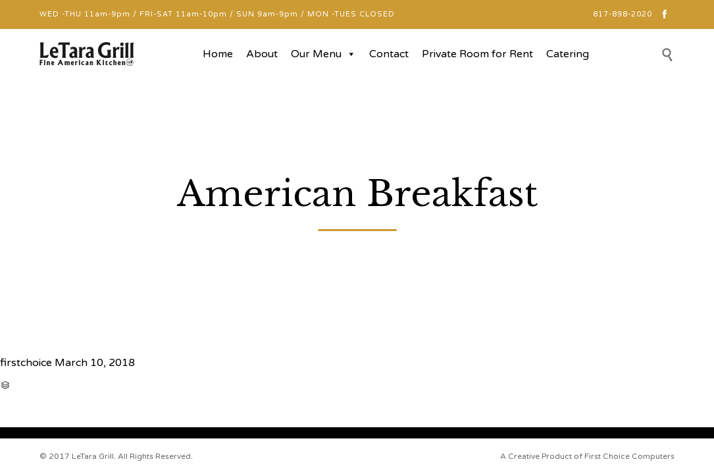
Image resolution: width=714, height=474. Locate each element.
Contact (389, 54)
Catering (567, 54)
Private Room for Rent (477, 54)
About (262, 54)
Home (218, 54)
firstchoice (26, 362)
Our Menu (323, 54)
